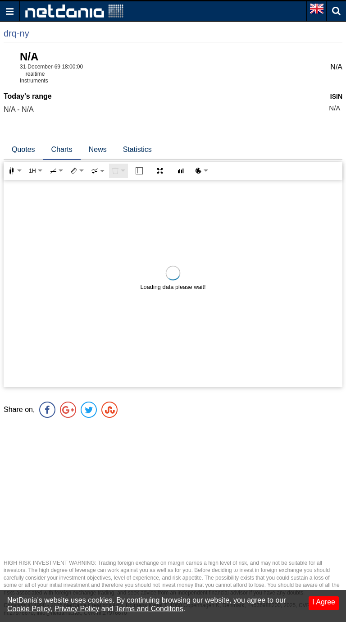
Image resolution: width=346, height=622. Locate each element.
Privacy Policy (77, 609)
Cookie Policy (28, 609)
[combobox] (97, 171)
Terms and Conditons (149, 609)
